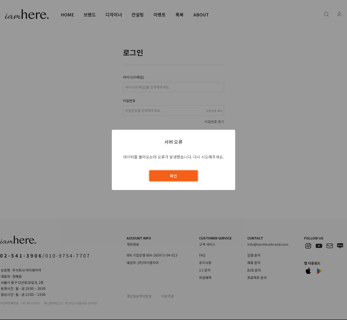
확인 (173, 176)
